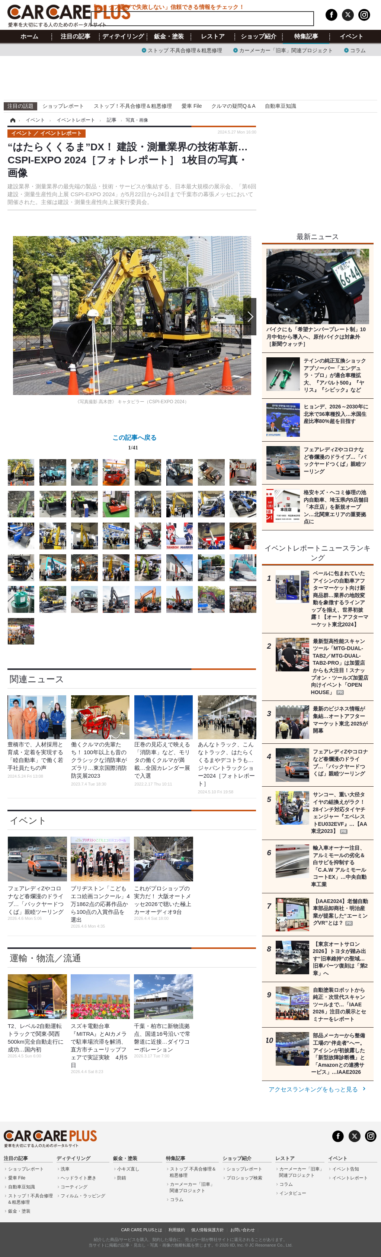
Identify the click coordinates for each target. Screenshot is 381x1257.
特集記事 (306, 37)
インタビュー (292, 1193)
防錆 (121, 1178)
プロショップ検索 (244, 1178)
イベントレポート (350, 1178)
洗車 (65, 1169)
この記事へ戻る (134, 444)
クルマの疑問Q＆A (233, 106)
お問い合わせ (242, 1230)
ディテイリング (123, 37)
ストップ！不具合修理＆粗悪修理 (133, 106)
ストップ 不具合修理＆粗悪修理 (185, 49)
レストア (213, 37)
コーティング (74, 1186)
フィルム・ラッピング (83, 1195)
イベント (352, 37)
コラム (358, 49)
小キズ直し (128, 1169)
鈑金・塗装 (169, 37)
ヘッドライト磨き (78, 1178)
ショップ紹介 (258, 37)
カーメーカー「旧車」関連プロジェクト (286, 49)
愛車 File (192, 106)
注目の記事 (75, 37)
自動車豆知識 (280, 106)
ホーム (29, 37)
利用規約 (177, 1230)
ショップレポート (63, 106)
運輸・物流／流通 (45, 958)
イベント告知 (345, 1169)
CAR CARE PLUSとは (141, 1230)
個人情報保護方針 (207, 1230)
